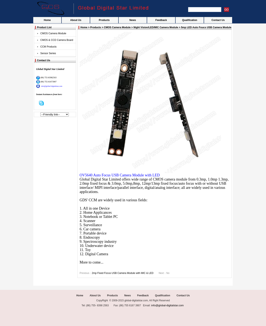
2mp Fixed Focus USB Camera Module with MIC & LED (123, 273)
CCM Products (48, 46)
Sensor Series (48, 53)
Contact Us (218, 20)
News (132, 20)
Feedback (161, 20)
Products (104, 20)
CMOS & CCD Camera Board (56, 40)
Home (47, 20)
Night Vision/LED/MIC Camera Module (155, 27)
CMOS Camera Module (53, 33)
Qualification (189, 20)
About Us (75, 20)
